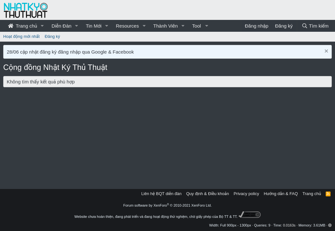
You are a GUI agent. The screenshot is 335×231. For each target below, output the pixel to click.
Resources (127, 26)
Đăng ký (52, 36)
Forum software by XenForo (167, 205)
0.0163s (289, 225)
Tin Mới (94, 26)
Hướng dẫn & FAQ (281, 193)
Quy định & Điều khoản (207, 193)
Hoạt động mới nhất (21, 36)
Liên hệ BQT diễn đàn (161, 193)
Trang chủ (22, 26)
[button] (42, 26)
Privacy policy (246, 193)
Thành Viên (165, 26)
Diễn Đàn (61, 26)
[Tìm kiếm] (315, 26)
